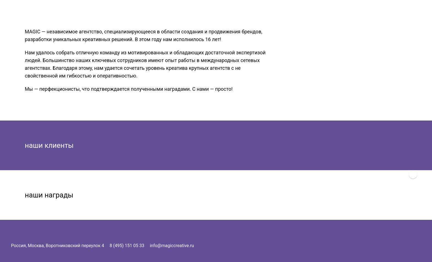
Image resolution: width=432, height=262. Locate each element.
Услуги (389, 10)
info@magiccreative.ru (172, 245)
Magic (355, 10)
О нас (372, 10)
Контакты (409, 10)
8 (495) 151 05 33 (127, 245)
